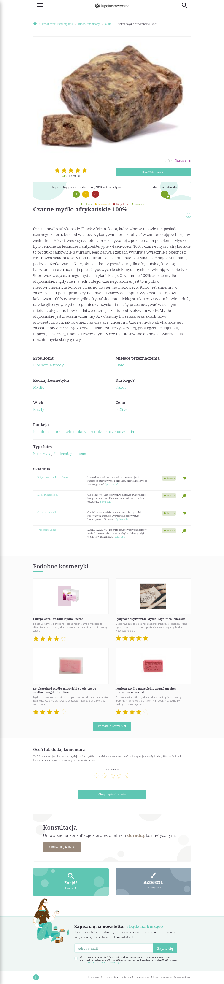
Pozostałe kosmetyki (112, 726)
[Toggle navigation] (38, 5)
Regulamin (111, 976)
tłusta (81, 453)
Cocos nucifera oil (46, 512)
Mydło (39, 387)
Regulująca (43, 431)
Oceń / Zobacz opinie (153, 171)
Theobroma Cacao (46, 529)
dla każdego (64, 453)
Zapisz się (165, 947)
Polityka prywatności (94, 976)
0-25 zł (121, 409)
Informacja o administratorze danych (103, 962)
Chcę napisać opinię (112, 794)
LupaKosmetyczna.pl (143, 976)
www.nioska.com (184, 976)
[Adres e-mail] (113, 947)
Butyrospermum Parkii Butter (52, 477)
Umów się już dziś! (63, 846)
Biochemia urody (48, 365)
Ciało (120, 365)
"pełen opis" (111, 484)
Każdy (121, 387)
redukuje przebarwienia (112, 431)
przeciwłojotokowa (71, 431)
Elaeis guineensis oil (47, 494)
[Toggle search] (186, 5)
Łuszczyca (42, 453)
